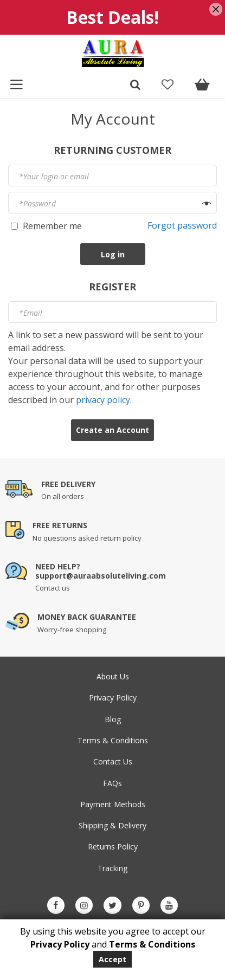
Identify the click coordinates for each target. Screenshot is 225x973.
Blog (113, 719)
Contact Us (112, 761)
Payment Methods (112, 804)
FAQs (112, 783)
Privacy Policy (113, 697)
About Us (113, 676)
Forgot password (182, 225)
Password (37, 203)
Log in (113, 254)
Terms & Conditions (113, 740)
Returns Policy (113, 846)
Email (30, 313)
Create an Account (112, 430)
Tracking (112, 868)
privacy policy (103, 400)
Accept (112, 959)
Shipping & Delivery (112, 825)
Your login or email (54, 176)
